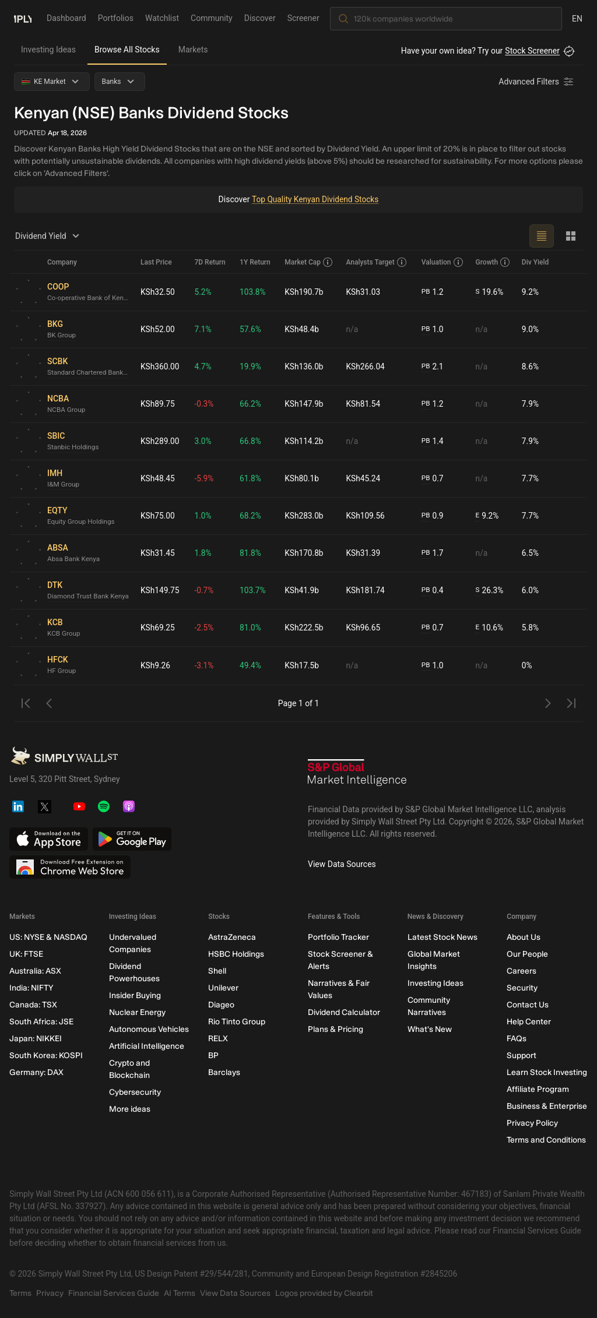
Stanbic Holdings (73, 447)
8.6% (530, 366)
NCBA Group (66, 410)
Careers (521, 971)
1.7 (433, 553)
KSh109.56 (366, 515)
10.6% (490, 627)
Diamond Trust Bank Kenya (89, 597)
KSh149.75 (160, 590)
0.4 (433, 590)
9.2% (530, 292)
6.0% (530, 590)
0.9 (433, 515)
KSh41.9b (302, 590)
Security (522, 988)
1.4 (433, 441)
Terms (20, 1293)
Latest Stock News (442, 937)
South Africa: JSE (41, 1022)
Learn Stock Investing (547, 1072)
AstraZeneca (232, 937)
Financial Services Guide (113, 1293)
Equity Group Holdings (82, 522)
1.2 (433, 292)
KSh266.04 (366, 366)
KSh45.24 (363, 478)
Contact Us (528, 1005)
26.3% (490, 590)
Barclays (224, 1072)
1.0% (204, 515)
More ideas (129, 1109)
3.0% (204, 441)
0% (527, 665)
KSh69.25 (158, 627)
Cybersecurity (135, 1092)
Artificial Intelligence (146, 1046)
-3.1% (205, 665)
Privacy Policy (532, 1123)
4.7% (204, 366)
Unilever (223, 988)
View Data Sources (342, 864)
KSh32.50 (158, 292)
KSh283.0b (305, 515)
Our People (527, 954)
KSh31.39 (363, 553)
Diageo (221, 1005)
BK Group (61, 336)
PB (426, 292)
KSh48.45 (158, 478)
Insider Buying (135, 995)
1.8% (204, 553)
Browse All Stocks (127, 49)
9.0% (530, 329)
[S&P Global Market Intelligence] (357, 776)
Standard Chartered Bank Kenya (89, 373)
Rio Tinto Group (236, 1022)
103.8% (253, 292)
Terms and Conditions (546, 1140)
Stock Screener (532, 50)
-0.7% (205, 590)
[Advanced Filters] (537, 81)
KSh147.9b (305, 403)
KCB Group (64, 634)
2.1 (433, 366)
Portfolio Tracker (338, 937)
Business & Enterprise (547, 1106)
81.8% (251, 553)
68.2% (251, 515)
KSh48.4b (302, 329)
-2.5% (205, 627)
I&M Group (63, 485)
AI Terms (179, 1293)
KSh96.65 (363, 627)
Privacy (50, 1293)
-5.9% (205, 478)
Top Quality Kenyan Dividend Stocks (315, 199)
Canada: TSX (33, 1005)
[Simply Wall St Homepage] (22, 18)
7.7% (530, 478)
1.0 (433, 329)
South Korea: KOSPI (46, 1055)
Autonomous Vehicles (149, 1029)
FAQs (516, 1039)
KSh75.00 (158, 515)
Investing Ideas (48, 49)
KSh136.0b (305, 366)
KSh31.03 (363, 292)
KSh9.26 (156, 665)
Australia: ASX (35, 971)
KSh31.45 (158, 553)
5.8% (530, 627)
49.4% (251, 665)
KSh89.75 (158, 403)
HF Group (62, 671)
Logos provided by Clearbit (324, 1293)
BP (213, 1055)
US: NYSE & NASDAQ (48, 937)
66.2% (251, 403)
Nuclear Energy (137, 1012)
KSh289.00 (160, 441)
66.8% (251, 441)
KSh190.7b (305, 292)
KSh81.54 (363, 403)
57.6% (251, 329)
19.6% (490, 292)
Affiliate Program (538, 1089)
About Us (523, 937)
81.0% (251, 627)
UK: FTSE (26, 954)
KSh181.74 (366, 590)
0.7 (433, 478)
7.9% (530, 403)
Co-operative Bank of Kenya (89, 298)
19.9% (251, 366)
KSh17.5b (302, 665)
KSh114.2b (305, 441)
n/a (352, 329)
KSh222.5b (305, 627)
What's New (430, 1029)
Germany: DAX (36, 1072)
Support (521, 1055)
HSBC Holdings (236, 954)
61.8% (251, 478)
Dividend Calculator (344, 1012)
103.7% (253, 590)
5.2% (204, 292)
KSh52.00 (158, 329)
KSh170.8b (305, 553)
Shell (217, 971)
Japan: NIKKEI (35, 1039)
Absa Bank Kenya (74, 559)
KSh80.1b (302, 478)
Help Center (529, 1022)
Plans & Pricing (335, 1029)
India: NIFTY (31, 988)
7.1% (204, 329)
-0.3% (205, 403)
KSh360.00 (160, 366)
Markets (193, 49)
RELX (218, 1039)
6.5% (530, 553)
